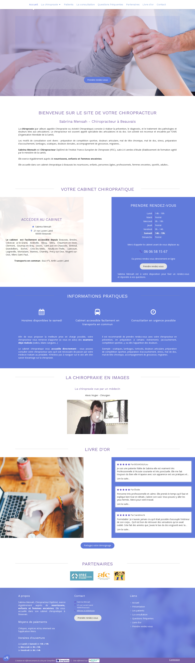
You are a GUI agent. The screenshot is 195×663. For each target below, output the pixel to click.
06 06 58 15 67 (62, 61)
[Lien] (103, 575)
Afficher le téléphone (86, 610)
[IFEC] (81, 575)
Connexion (174, 659)
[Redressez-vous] (119, 575)
